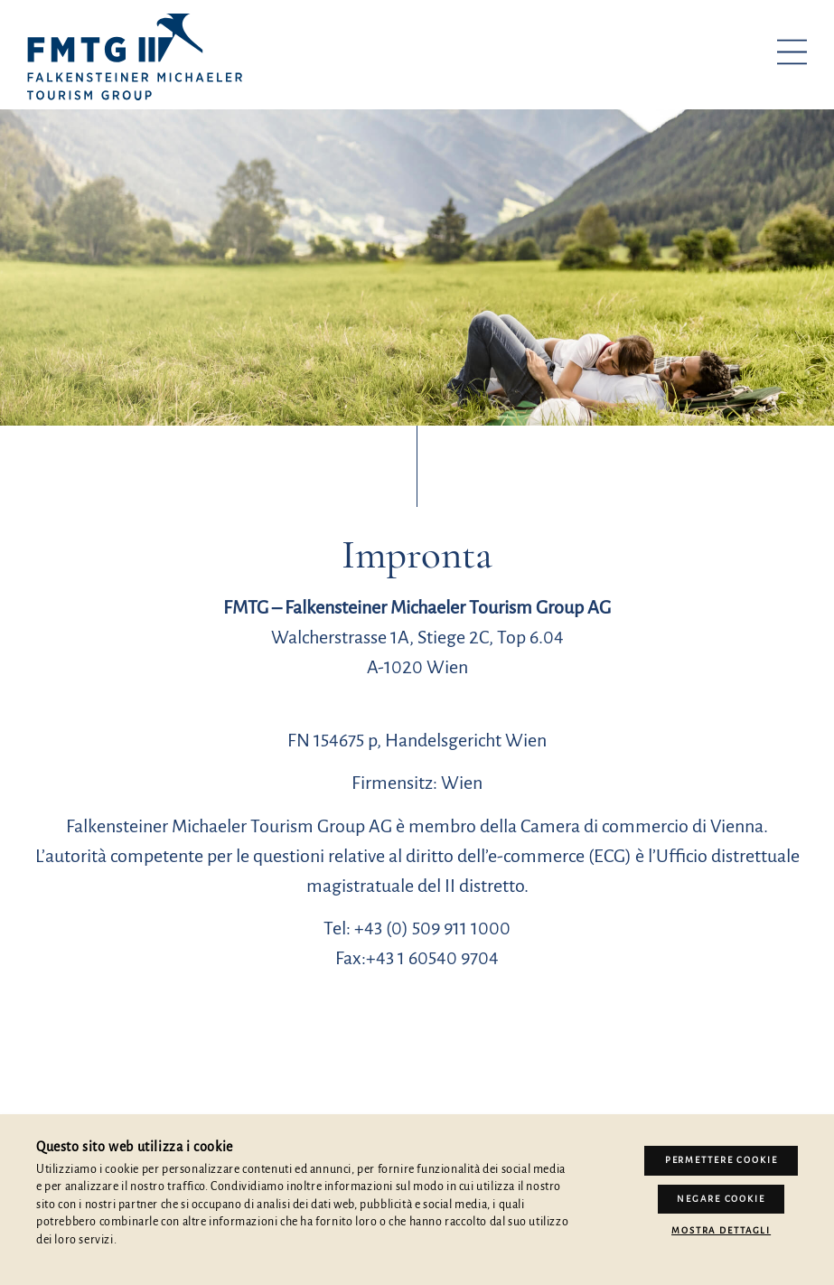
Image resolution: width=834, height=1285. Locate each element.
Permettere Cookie (721, 1160)
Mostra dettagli (721, 1229)
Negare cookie (720, 1199)
